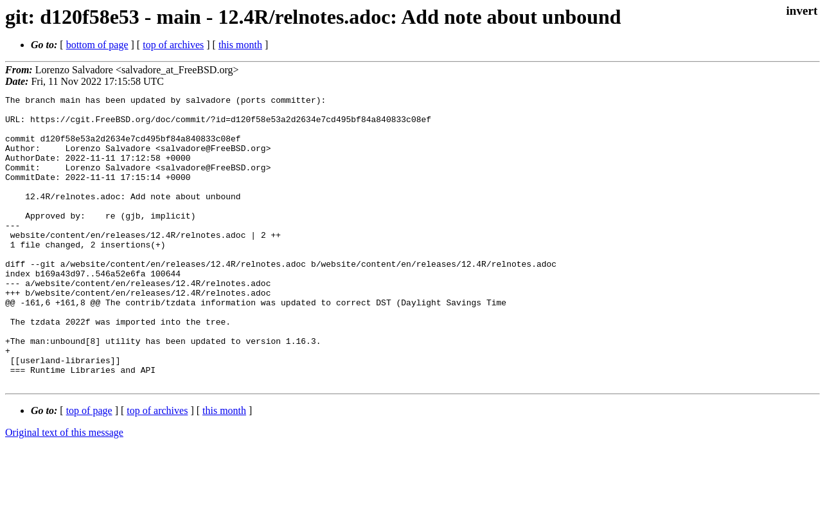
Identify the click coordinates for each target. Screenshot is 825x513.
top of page (89, 468)
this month (240, 44)
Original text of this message (64, 490)
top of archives (173, 44)
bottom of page (97, 44)
